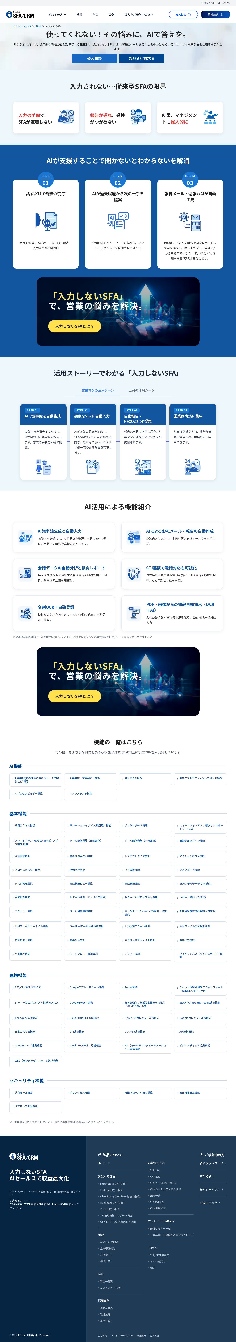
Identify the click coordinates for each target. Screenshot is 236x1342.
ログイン (224, 3)
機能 (79, 14)
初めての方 (57, 14)
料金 (95, 14)
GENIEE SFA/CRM (22, 26)
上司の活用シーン (141, 390)
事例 (111, 14)
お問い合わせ (208, 3)
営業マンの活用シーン (98, 390)
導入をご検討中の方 (139, 14)
